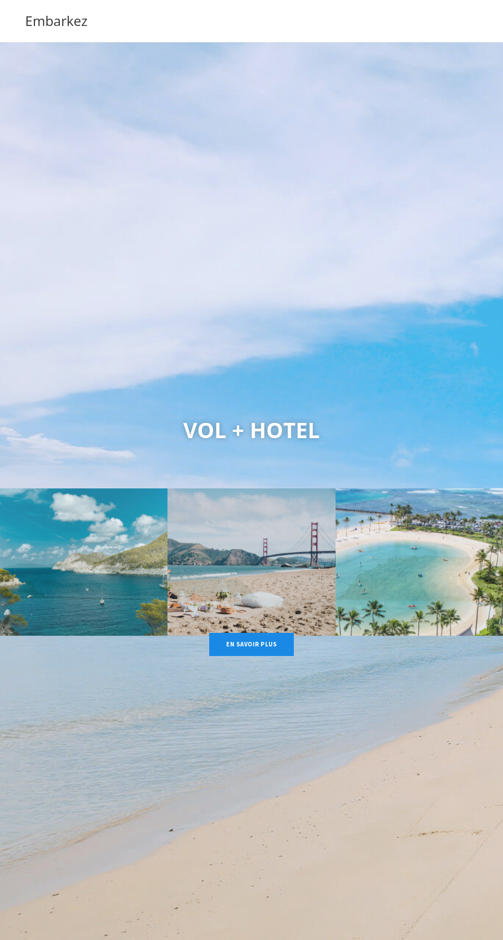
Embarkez (56, 20)
